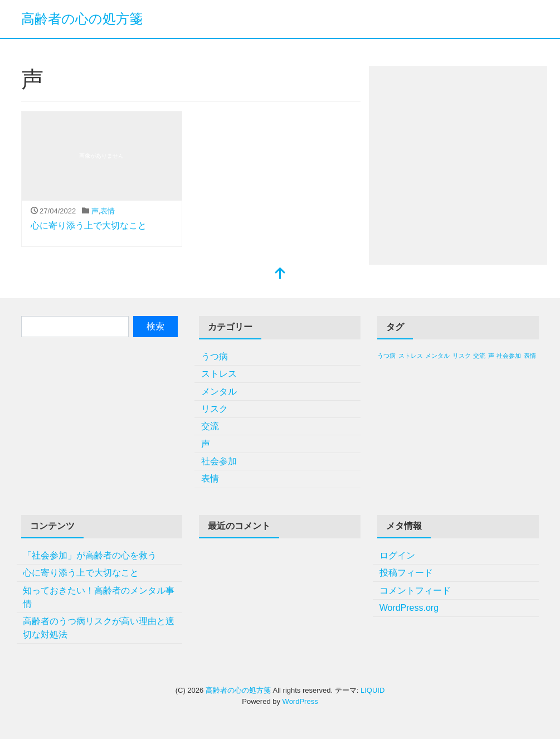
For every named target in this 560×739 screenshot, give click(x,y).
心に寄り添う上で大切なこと (89, 225)
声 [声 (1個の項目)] (491, 355)
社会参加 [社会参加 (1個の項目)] (508, 355)
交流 (210, 426)
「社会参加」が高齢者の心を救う (90, 555)
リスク (214, 409)
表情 (107, 211)
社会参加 (219, 461)
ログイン (397, 555)
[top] (280, 274)
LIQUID (372, 690)
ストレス (219, 373)
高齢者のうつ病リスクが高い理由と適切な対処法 (98, 627)
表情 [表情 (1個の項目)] (530, 355)
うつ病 (214, 356)
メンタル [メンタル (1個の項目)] (437, 355)
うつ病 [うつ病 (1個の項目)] (386, 355)
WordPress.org (409, 607)
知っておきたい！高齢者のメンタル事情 (98, 597)
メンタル (219, 391)
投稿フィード (406, 572)
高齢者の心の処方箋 (82, 18)
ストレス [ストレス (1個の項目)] (410, 355)
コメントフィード (415, 590)
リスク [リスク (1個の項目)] (461, 355)
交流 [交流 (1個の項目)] (479, 355)
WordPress (300, 701)
